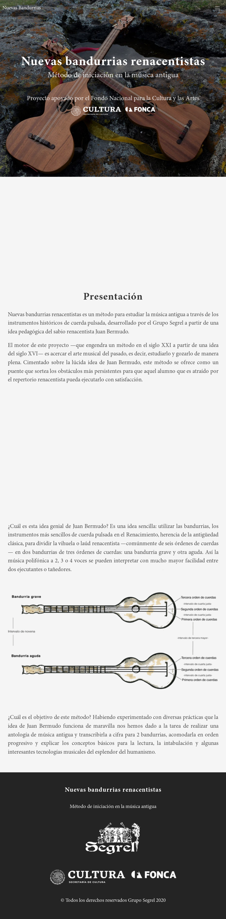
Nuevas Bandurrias (21, 8)
